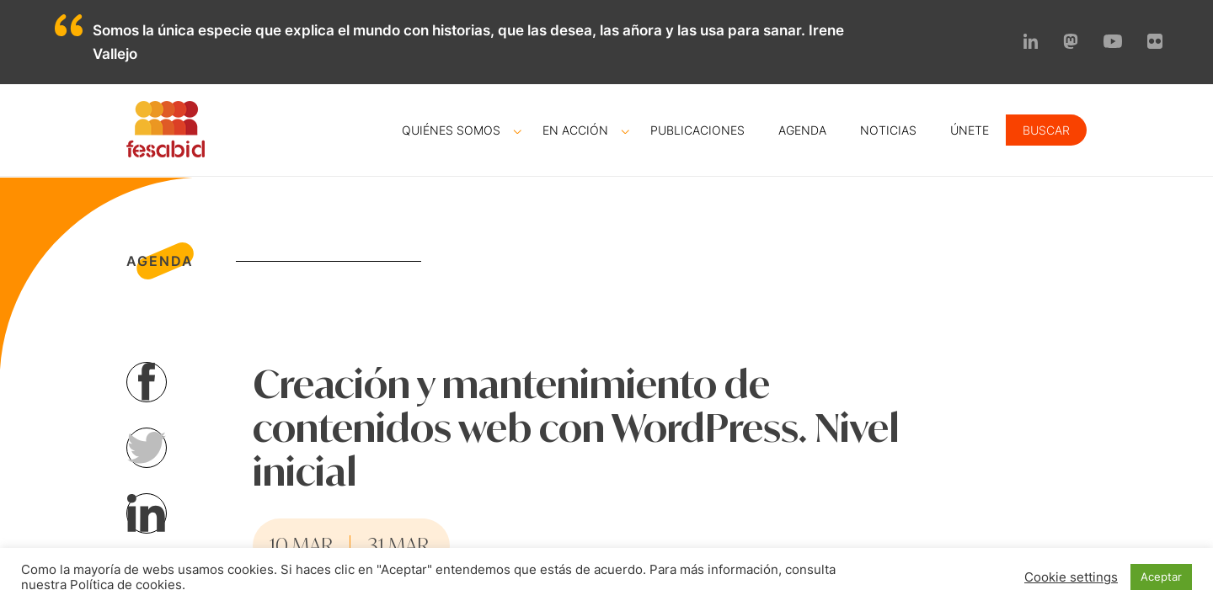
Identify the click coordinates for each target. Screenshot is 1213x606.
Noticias (888, 130)
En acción (575, 130)
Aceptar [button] (1161, 576)
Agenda (802, 130)
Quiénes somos (451, 130)
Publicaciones (697, 130)
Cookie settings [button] (1071, 577)
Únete (969, 130)
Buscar (1046, 130)
